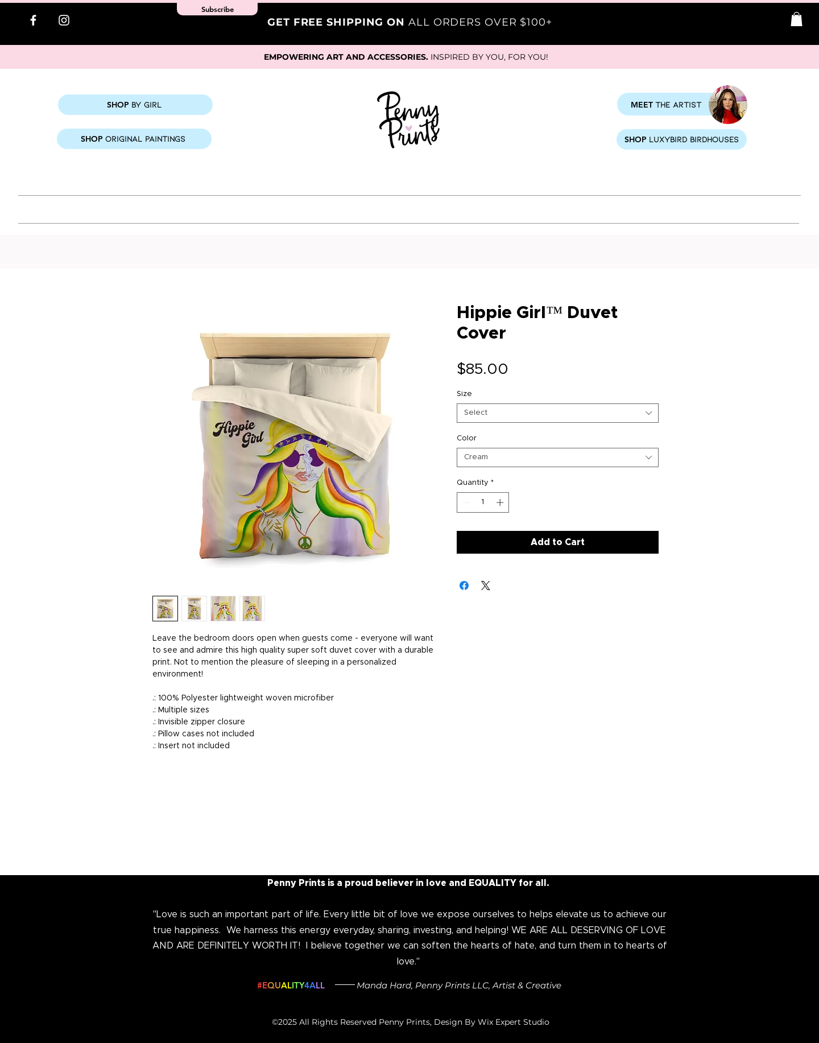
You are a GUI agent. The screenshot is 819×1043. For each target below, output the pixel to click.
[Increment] (501, 502)
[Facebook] (33, 20)
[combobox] (558, 413)
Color (467, 438)
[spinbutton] (483, 502)
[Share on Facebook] (464, 585)
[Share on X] (486, 585)
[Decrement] (465, 502)
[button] (797, 19)
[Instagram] (64, 20)
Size (464, 394)
